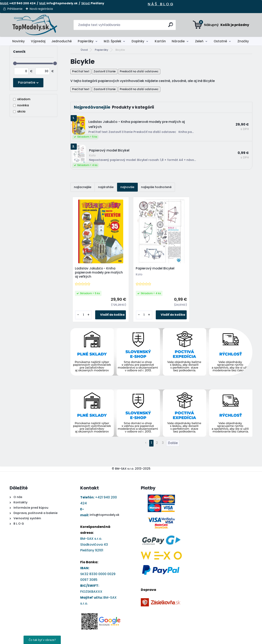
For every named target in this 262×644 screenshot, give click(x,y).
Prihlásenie (15, 9)
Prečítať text (80, 71)
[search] (171, 26)
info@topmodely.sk (104, 515)
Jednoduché (61, 41)
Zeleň (199, 41)
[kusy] (83, 315)
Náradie (178, 41)
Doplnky (138, 41)
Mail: (42, 3)
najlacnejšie (82, 187)
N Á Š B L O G (160, 4)
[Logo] (35, 25)
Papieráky (86, 41)
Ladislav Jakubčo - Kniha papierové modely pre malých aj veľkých (99, 273)
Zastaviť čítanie (105, 71)
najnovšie (127, 187)
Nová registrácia (41, 9)
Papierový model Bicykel (155, 269)
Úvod (84, 50)
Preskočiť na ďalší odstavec (139, 71)
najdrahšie (106, 187)
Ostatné (220, 41)
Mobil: (4, 3)
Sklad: (85, 3)
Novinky (18, 41)
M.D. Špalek (112, 41)
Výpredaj (38, 41)
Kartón (160, 41)
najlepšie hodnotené (156, 187)
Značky (243, 41)
